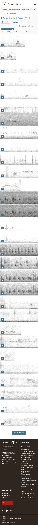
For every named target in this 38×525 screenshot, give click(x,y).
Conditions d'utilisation (28, 498)
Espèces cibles (25, 463)
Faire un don (7, 503)
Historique (5, 493)
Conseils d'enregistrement (28, 453)
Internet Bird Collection (9, 459)
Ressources (25, 447)
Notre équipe (6, 495)
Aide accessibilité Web (27, 493)
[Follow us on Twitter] (7, 511)
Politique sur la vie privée (28, 496)
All (34, 9)
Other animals (26, 9)
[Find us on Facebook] (3, 511)
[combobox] (20, 14)
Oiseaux (4, 9)
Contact (4, 497)
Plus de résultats (19, 432)
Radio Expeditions (7, 457)
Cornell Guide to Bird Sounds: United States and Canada (8, 453)
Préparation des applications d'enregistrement (26, 473)
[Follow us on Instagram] (11, 511)
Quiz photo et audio (27, 465)
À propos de (7, 490)
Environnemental (14, 9)
